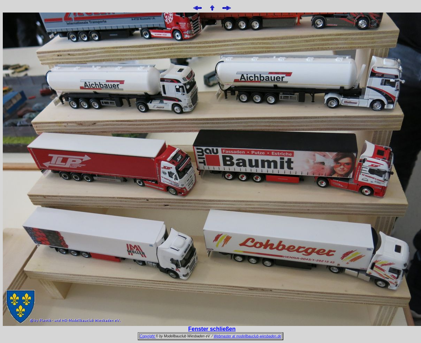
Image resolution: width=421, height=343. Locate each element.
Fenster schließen (212, 329)
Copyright (148, 336)
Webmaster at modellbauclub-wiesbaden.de (247, 336)
